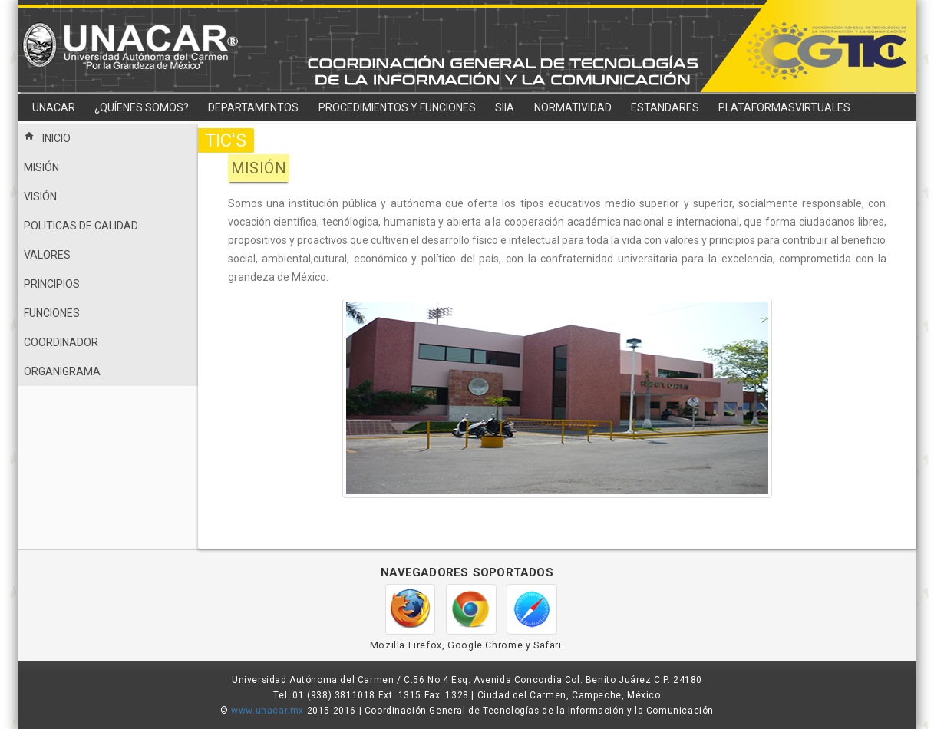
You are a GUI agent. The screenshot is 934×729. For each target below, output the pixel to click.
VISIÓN (40, 196)
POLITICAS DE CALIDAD (81, 225)
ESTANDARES (665, 107)
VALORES (47, 255)
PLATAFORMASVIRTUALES (784, 107)
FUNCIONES (52, 313)
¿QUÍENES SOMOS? (141, 107)
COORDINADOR (61, 342)
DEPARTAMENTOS (253, 107)
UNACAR (53, 107)
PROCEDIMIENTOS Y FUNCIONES (397, 107)
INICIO (47, 136)
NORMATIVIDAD (573, 107)
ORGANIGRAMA (62, 371)
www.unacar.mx (267, 710)
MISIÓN (41, 167)
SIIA (504, 107)
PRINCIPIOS (52, 284)
